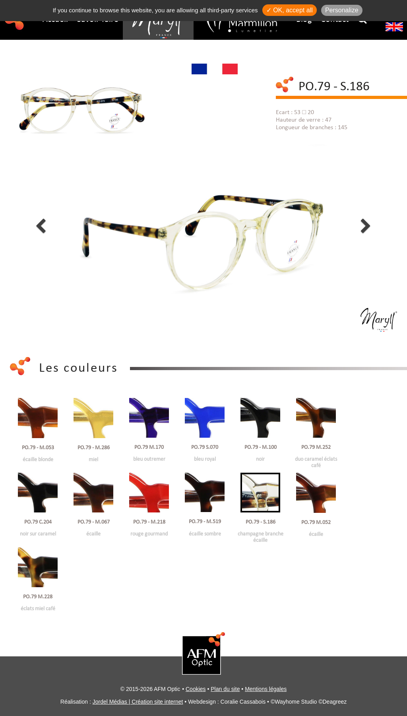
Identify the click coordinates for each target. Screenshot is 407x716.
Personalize (342, 10)
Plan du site (225, 689)
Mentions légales (266, 689)
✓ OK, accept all (289, 10)
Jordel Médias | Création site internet (138, 702)
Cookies (196, 689)
